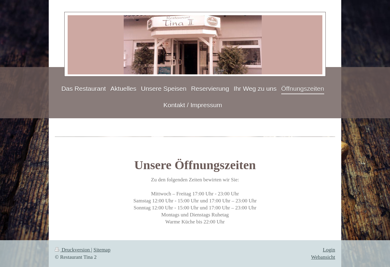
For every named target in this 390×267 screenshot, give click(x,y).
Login (329, 250)
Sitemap (102, 250)
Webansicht (323, 257)
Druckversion (73, 250)
